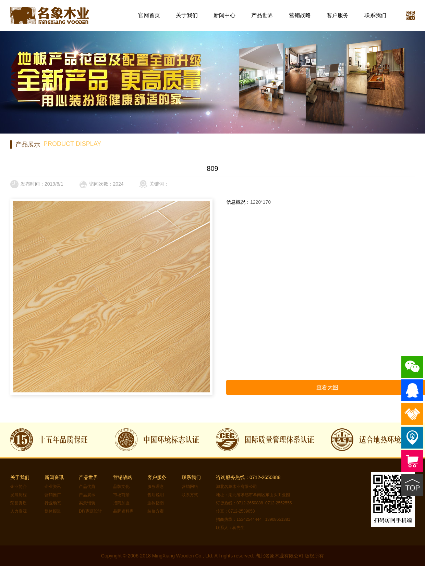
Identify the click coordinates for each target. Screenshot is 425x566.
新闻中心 (224, 15)
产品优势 (87, 486)
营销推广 (53, 494)
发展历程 (18, 494)
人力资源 (18, 511)
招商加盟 (121, 503)
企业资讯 (53, 486)
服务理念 (155, 486)
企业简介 (18, 486)
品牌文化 (121, 486)
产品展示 (87, 494)
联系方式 (190, 494)
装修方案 (155, 511)
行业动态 (53, 503)
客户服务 (338, 15)
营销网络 (190, 486)
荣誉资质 (18, 503)
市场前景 (121, 494)
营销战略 (300, 15)
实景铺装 (87, 503)
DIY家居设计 (90, 511)
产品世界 (262, 15)
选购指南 (155, 503)
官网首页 (149, 15)
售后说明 (155, 494)
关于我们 (187, 15)
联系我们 (375, 15)
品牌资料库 (123, 511)
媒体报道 (53, 511)
